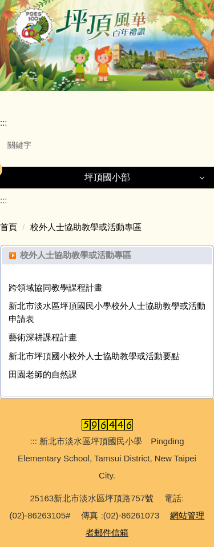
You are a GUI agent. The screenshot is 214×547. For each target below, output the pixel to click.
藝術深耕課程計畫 (43, 337)
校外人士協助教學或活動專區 (86, 227)
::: (3, 122)
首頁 (8, 227)
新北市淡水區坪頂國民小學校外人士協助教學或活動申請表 (107, 312)
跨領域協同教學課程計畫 (56, 287)
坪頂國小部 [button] (107, 177)
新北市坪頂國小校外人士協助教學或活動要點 (94, 356)
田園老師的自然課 (43, 374)
